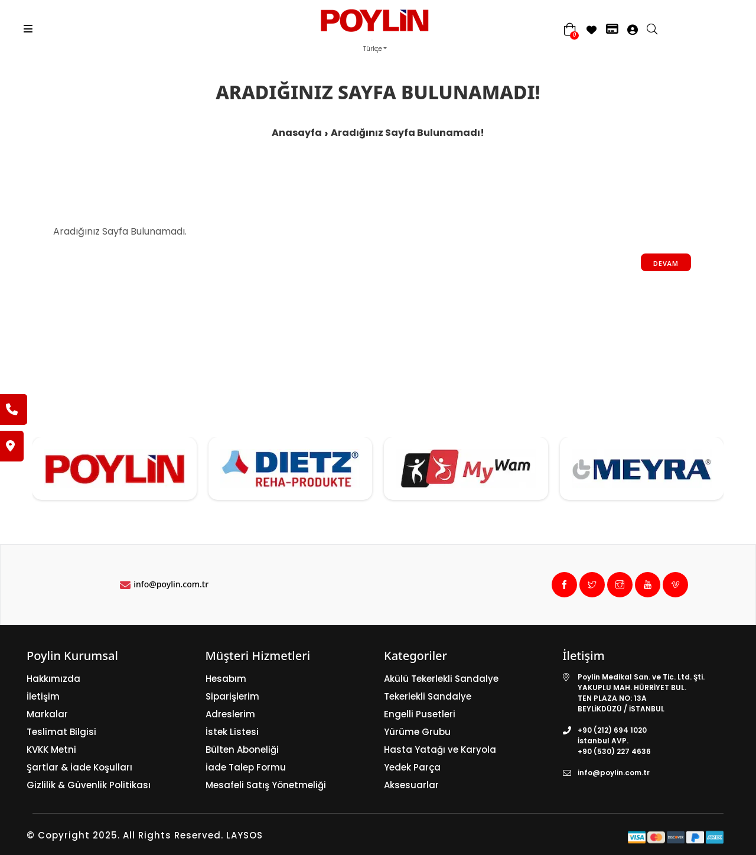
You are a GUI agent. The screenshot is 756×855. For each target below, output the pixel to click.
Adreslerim (230, 714)
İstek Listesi (232, 732)
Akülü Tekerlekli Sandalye (441, 678)
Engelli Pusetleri (419, 714)
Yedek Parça (412, 767)
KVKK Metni (51, 749)
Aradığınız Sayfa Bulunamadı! (407, 132)
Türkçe (372, 48)
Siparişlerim (232, 696)
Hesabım (226, 678)
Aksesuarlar (411, 785)
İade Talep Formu (246, 767)
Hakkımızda (53, 678)
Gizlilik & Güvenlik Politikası (89, 785)
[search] (658, 30)
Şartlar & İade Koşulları (79, 767)
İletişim (43, 696)
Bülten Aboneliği (242, 749)
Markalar (47, 714)
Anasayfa (297, 132)
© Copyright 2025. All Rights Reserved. (125, 835)
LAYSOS (243, 835)
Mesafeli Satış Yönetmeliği (266, 785)
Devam (666, 263)
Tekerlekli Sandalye (427, 696)
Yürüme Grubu (417, 732)
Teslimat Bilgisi (61, 732)
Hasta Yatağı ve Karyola (440, 749)
